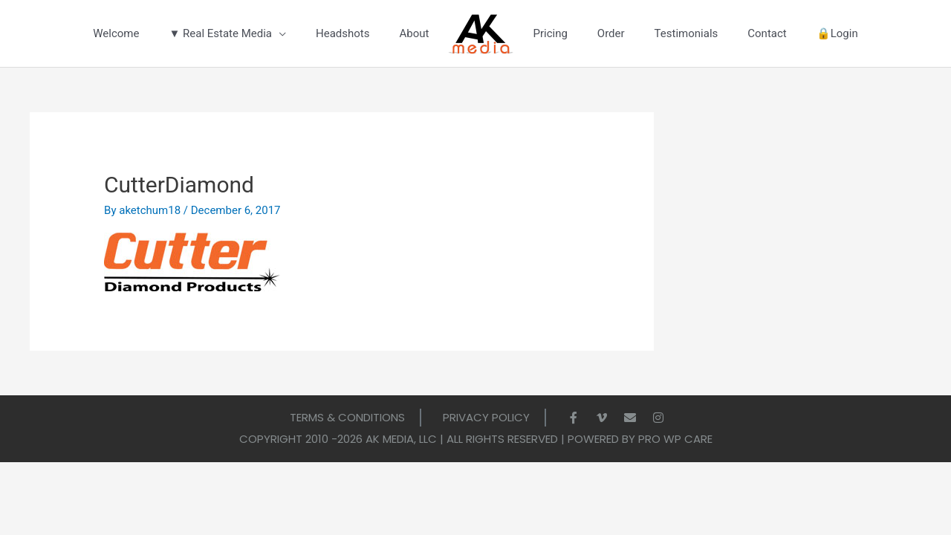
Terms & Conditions (347, 417)
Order (611, 33)
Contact (766, 33)
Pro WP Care (675, 439)
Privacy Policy (486, 417)
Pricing (550, 33)
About (414, 33)
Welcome (116, 33)
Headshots (342, 33)
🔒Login (837, 33)
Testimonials (686, 33)
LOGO (481, 35)
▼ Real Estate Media (220, 33)
